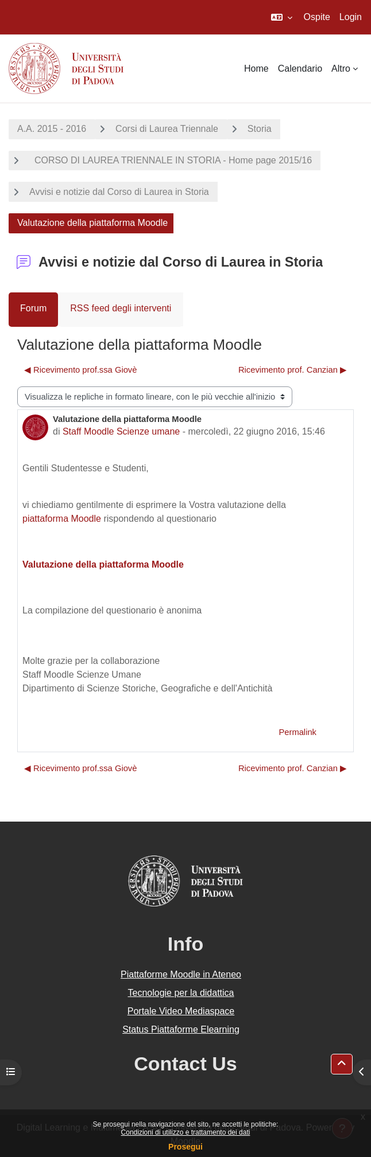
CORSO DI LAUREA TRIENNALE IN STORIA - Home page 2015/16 (170, 160)
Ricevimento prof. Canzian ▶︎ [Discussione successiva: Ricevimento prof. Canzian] (292, 369)
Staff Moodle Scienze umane (121, 431)
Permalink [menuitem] (297, 732)
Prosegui (185, 1146)
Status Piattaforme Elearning (180, 1029)
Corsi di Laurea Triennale (166, 129)
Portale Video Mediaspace (181, 1011)
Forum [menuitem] (33, 308)
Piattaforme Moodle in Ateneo (181, 974)
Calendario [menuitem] (300, 68)
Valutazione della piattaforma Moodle (103, 564)
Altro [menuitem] (340, 68)
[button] (281, 17)
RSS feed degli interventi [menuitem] (120, 308)
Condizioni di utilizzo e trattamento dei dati (185, 1132)
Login (350, 17)
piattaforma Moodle (61, 518)
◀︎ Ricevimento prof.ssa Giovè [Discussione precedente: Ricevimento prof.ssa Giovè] (80, 369)
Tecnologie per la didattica (180, 993)
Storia (260, 129)
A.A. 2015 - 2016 (51, 129)
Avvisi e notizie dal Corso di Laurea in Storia (119, 192)
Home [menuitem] (256, 68)
